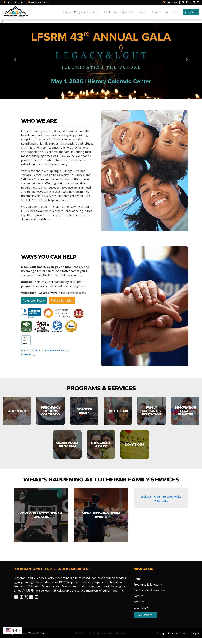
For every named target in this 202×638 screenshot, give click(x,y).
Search (170, 2)
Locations (170, 12)
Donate (191, 12)
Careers (143, 12)
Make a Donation (62, 300)
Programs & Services (86, 12)
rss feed (186, 633)
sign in (196, 633)
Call (13, 2)
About (155, 12)
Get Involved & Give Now (118, 12)
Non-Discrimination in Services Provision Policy (45, 350)
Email (38, 2)
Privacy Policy (28, 354)
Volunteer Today (34, 300)
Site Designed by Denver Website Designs (24, 633)
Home (66, 12)
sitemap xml (173, 633)
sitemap (160, 633)
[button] (15, 59)
